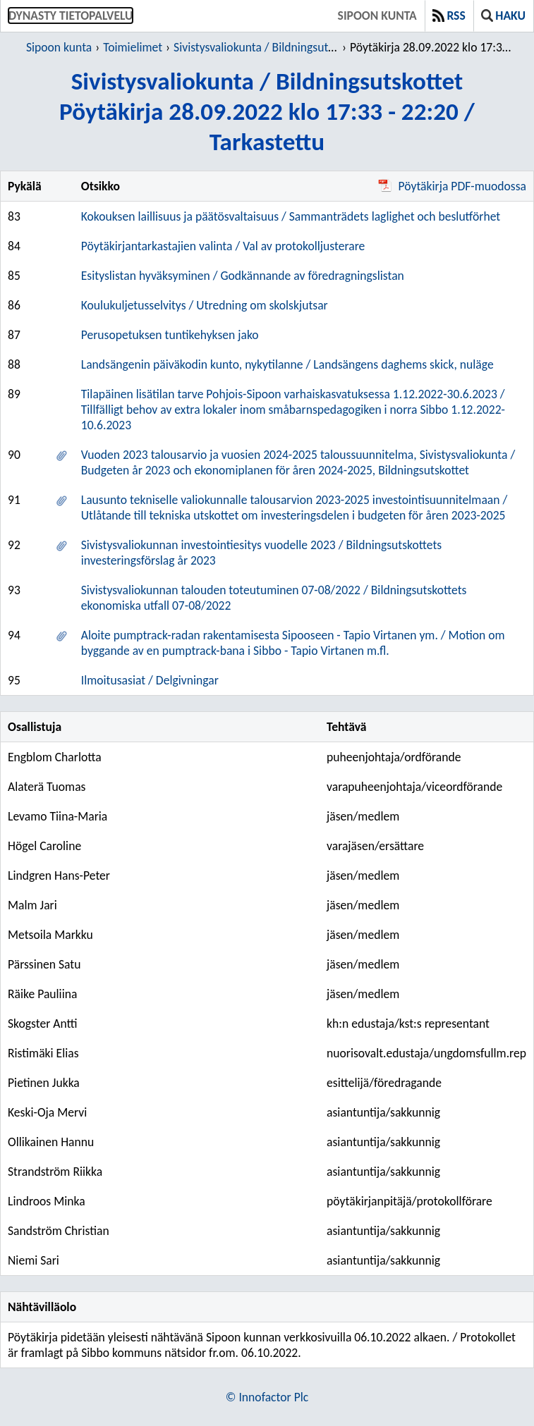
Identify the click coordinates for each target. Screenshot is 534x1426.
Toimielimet (132, 47)
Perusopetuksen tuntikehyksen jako (170, 335)
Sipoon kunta (377, 15)
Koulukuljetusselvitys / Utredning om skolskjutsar (204, 305)
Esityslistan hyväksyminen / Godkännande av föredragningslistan (242, 275)
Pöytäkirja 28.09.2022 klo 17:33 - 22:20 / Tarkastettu (432, 47)
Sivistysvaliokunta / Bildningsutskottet (268, 47)
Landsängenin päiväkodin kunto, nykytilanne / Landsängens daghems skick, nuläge (287, 364)
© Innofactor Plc (267, 1397)
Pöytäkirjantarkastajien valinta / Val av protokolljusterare (223, 246)
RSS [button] (449, 15)
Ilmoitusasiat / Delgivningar (150, 680)
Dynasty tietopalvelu (70, 15)
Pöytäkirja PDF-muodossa (452, 186)
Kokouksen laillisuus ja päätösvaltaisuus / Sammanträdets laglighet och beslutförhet (290, 216)
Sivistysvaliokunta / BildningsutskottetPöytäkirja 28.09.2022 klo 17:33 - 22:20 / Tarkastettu (267, 111)
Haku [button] (503, 15)
